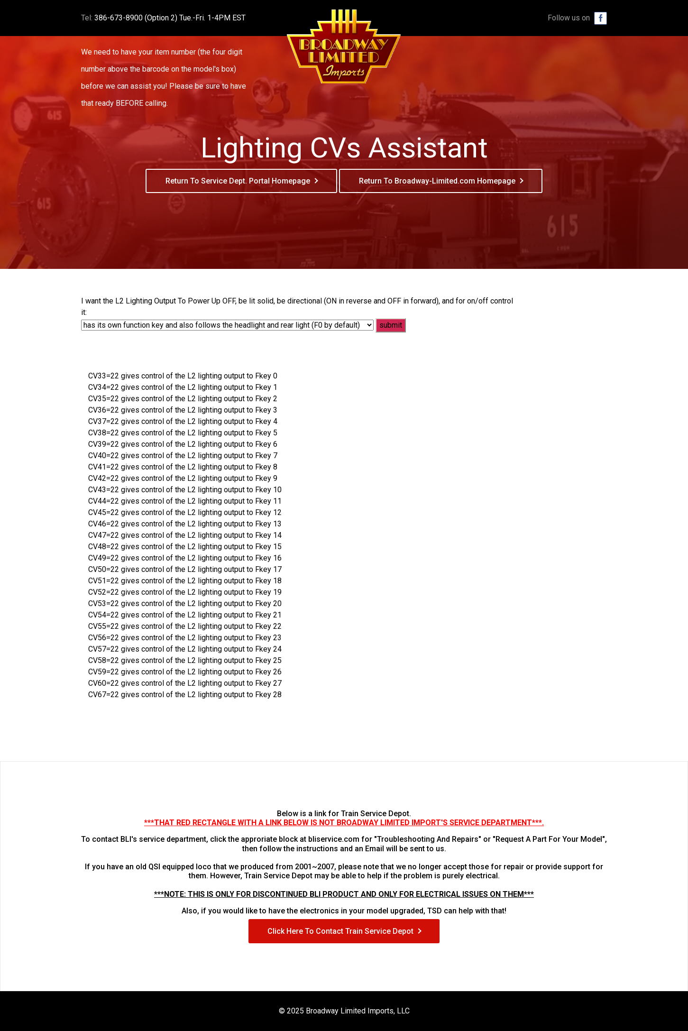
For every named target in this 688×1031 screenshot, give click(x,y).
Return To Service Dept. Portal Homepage (237, 180)
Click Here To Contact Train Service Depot (340, 931)
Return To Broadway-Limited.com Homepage (437, 180)
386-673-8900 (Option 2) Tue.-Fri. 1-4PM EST (170, 17)
